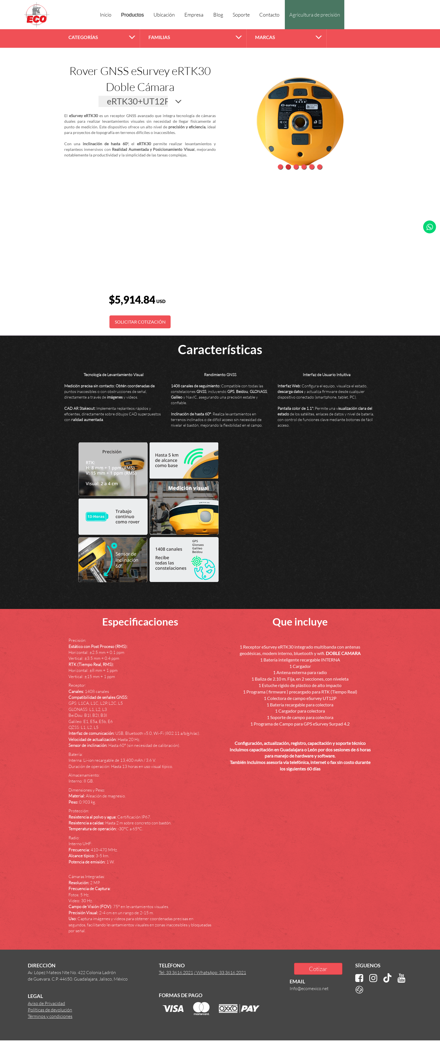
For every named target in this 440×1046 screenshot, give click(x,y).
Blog (218, 15)
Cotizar (318, 968)
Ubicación (164, 15)
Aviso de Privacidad (46, 1003)
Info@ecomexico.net (309, 988)
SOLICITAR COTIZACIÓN (140, 321)
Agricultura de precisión (314, 15)
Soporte (241, 15)
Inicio (105, 15)
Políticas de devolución (50, 1009)
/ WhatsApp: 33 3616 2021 (220, 972)
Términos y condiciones (50, 1016)
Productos (132, 15)
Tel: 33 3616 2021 (176, 972)
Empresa (193, 15)
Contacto (269, 15)
